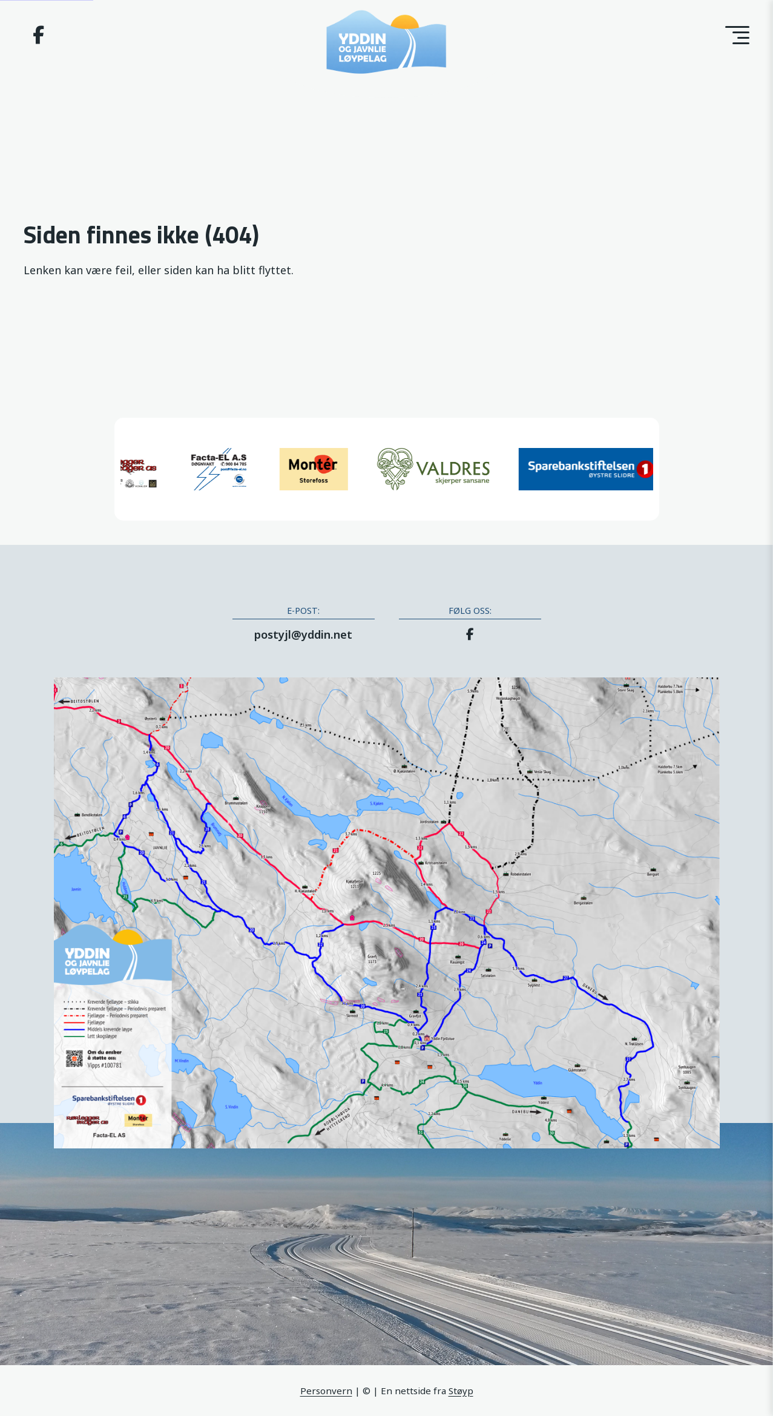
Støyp (461, 1391)
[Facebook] (38, 37)
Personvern (326, 1391)
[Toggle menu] (737, 35)
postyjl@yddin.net (303, 634)
